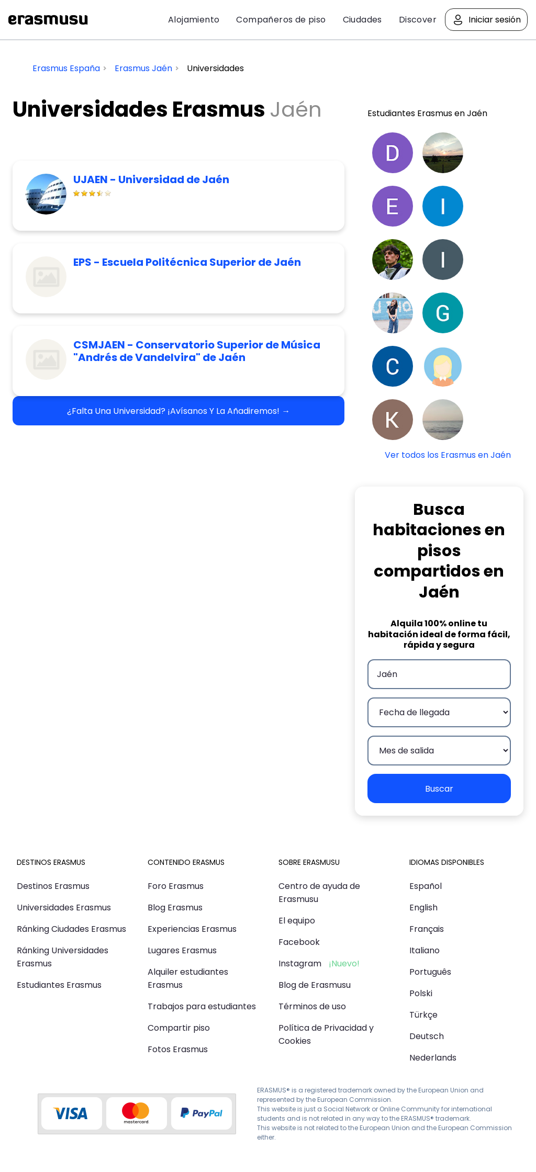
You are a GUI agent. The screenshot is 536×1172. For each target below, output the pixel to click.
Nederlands (432, 1058)
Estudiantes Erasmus (59, 985)
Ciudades (362, 20)
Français (426, 929)
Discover (418, 20)
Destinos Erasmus (53, 886)
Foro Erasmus (176, 886)
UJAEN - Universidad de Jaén (151, 179)
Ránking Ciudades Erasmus (71, 929)
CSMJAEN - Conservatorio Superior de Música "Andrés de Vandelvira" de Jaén (196, 351)
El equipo (296, 921)
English (423, 907)
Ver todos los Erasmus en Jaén (448, 455)
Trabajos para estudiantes (202, 1006)
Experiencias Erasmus (192, 929)
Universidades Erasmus (64, 907)
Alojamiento (193, 20)
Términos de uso (312, 1006)
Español (425, 886)
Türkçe (423, 1015)
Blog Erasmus (175, 907)
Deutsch (426, 1036)
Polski (420, 993)
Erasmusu (48, 20)
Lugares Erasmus (182, 950)
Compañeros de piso (281, 20)
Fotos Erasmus (178, 1049)
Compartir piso (179, 1028)
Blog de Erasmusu (314, 985)
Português (430, 972)
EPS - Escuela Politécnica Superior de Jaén (187, 262)
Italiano (424, 950)
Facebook (299, 942)
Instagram (299, 963)
